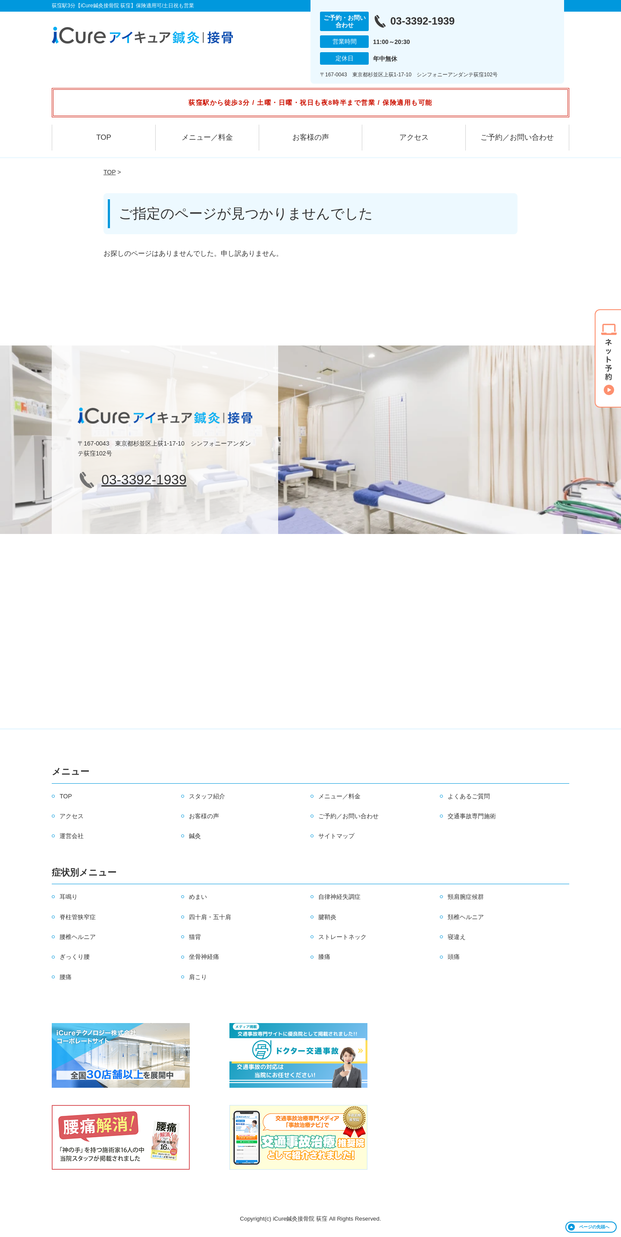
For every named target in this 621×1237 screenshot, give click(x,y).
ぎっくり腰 (75, 956)
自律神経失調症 (339, 896)
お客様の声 (310, 137)
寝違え (457, 936)
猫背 (195, 936)
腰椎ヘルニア (78, 936)
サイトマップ (336, 835)
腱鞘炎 (327, 917)
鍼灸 (195, 835)
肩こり (198, 976)
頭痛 (454, 956)
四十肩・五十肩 (210, 917)
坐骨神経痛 (204, 956)
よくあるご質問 (469, 796)
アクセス (414, 137)
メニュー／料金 (207, 137)
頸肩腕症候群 (466, 896)
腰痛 (66, 976)
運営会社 (72, 835)
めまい (198, 896)
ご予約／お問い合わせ (517, 137)
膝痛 (324, 956)
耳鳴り (69, 896)
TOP (103, 137)
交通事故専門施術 (472, 816)
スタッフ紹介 (207, 796)
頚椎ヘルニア (466, 917)
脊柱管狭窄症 (78, 917)
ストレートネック (342, 936)
